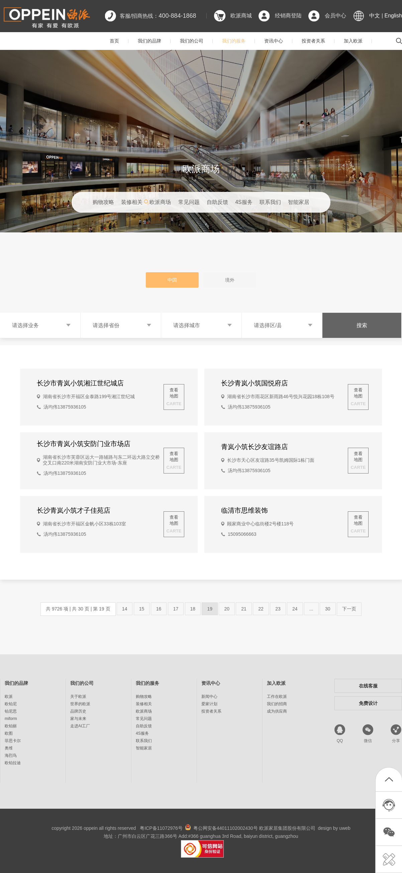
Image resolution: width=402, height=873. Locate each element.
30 (327, 608)
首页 (114, 41)
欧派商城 (241, 15)
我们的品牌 (149, 41)
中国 (172, 280)
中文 (374, 15)
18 (193, 608)
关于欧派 (78, 696)
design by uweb (334, 828)
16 (159, 608)
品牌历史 (78, 711)
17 (176, 608)
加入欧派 (353, 41)
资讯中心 (273, 41)
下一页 (349, 608)
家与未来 (78, 718)
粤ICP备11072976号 (161, 828)
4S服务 (244, 202)
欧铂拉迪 (13, 762)
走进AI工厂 (80, 726)
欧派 (9, 696)
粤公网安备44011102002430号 (225, 828)
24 (295, 608)
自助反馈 (217, 202)
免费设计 (368, 703)
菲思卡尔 (13, 740)
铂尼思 (11, 711)
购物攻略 (103, 202)
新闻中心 (209, 696)
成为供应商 (277, 711)
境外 (229, 280)
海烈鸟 (11, 755)
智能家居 (298, 202)
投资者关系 (313, 41)
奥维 (9, 748)
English (393, 15)
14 (124, 608)
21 (243, 608)
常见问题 (189, 202)
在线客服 (368, 685)
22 (261, 608)
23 (278, 608)
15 (141, 608)
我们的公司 (191, 41)
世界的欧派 (80, 704)
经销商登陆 (288, 15)
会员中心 (335, 15)
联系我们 (270, 202)
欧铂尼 (11, 704)
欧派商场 (160, 202)
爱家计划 (209, 704)
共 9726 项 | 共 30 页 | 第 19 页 (78, 608)
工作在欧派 (277, 696)
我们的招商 (277, 704)
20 (226, 608)
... (311, 608)
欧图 (9, 733)
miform (11, 718)
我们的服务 (233, 41)
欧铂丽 (11, 726)
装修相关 (131, 202)
